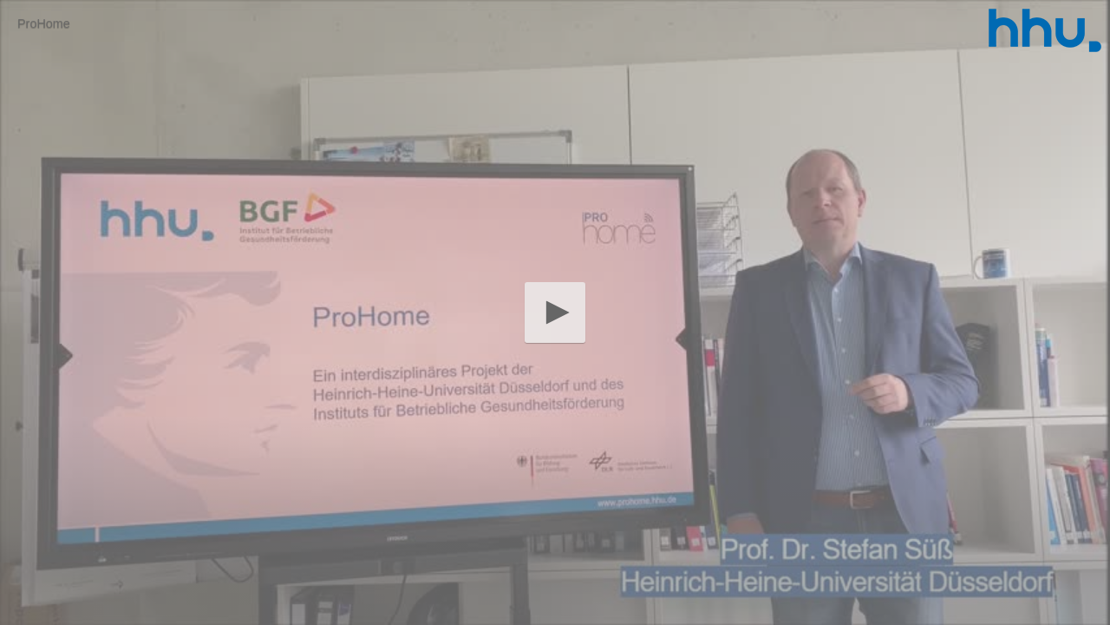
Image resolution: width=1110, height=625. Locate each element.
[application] (555, 312)
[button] (554, 312)
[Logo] (1045, 30)
